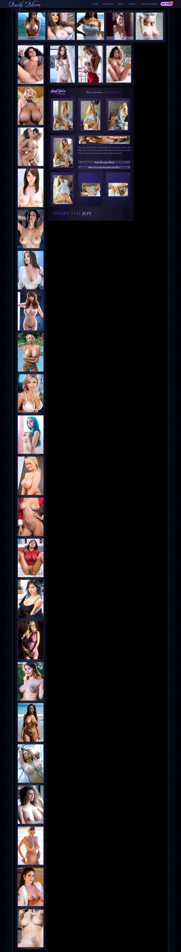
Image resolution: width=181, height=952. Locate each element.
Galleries (108, 4)
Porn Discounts (150, 4)
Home (95, 4)
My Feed (166, 4)
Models (132, 4)
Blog (120, 4)
